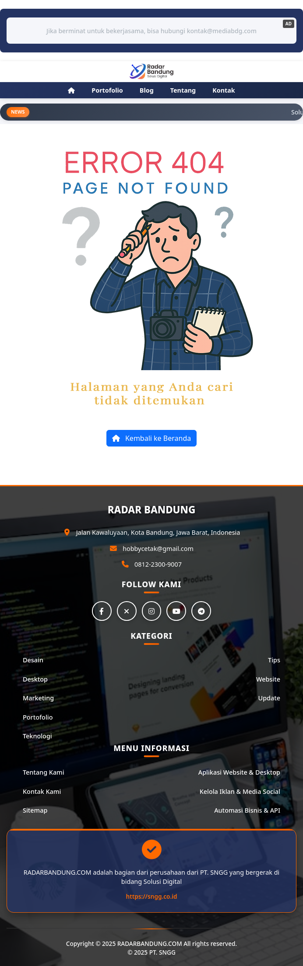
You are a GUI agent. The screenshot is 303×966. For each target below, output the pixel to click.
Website (268, 679)
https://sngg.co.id (151, 897)
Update (269, 698)
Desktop (35, 679)
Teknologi (37, 736)
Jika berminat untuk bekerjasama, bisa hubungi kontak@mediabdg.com (151, 31)
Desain (33, 660)
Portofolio (38, 717)
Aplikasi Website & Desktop (239, 773)
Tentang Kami (43, 773)
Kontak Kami (42, 791)
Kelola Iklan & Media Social (240, 791)
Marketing (38, 698)
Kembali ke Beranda (151, 438)
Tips (274, 660)
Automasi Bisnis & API (247, 811)
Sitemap (35, 811)
